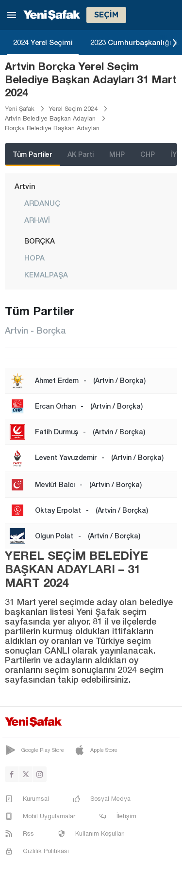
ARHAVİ (37, 219)
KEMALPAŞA (46, 274)
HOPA (34, 257)
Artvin (25, 186)
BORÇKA (39, 240)
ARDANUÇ (42, 203)
